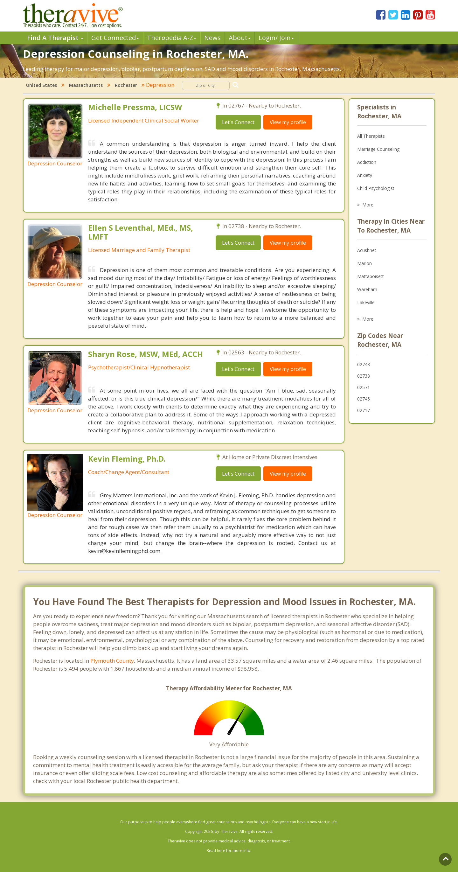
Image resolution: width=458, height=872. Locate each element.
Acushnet (366, 250)
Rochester (126, 85)
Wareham (367, 289)
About (240, 37)
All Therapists (371, 136)
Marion (364, 263)
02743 (363, 364)
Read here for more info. (229, 850)
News (212, 37)
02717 (363, 410)
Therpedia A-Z (171, 37)
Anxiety (364, 175)
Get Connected (115, 37)
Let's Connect (238, 122)
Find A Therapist (55, 37)
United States (41, 85)
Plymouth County (112, 660)
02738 (363, 376)
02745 (363, 399)
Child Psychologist (375, 188)
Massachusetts (86, 85)
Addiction (366, 162)
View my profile (288, 122)
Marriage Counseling (378, 149)
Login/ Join (276, 37)
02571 (363, 387)
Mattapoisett (370, 276)
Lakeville (366, 302)
